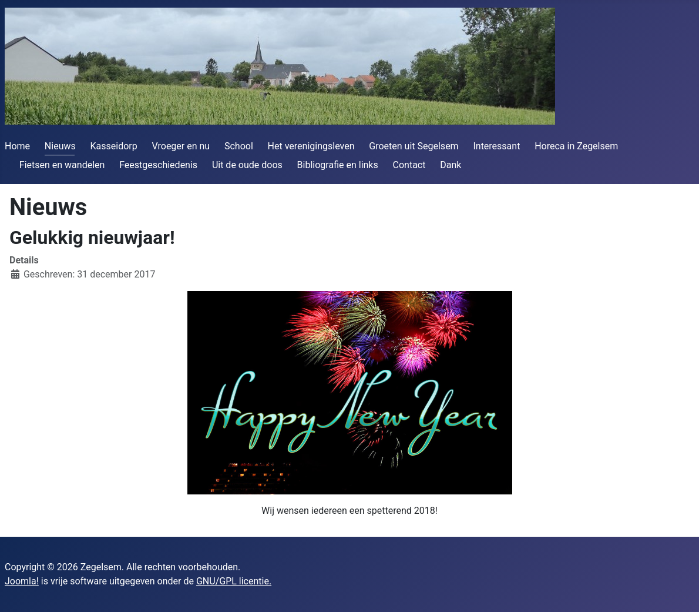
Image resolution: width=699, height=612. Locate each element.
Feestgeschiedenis (158, 164)
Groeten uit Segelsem (413, 146)
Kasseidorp (113, 146)
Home (17, 146)
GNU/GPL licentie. (233, 581)
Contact (409, 164)
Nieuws (60, 146)
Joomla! (22, 581)
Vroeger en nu (181, 146)
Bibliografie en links (337, 164)
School (238, 146)
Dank (450, 164)
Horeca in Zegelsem (576, 146)
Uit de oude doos (247, 164)
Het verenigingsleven (311, 146)
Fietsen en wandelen (62, 164)
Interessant (496, 146)
